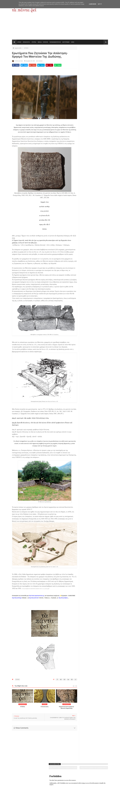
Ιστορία (40, 785)
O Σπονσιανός (44, 706)
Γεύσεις (79, 785)
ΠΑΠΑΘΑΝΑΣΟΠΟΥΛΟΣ (55, 42)
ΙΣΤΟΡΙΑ (34, 42)
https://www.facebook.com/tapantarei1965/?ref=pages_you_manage (101, 52)
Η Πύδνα (22, 706)
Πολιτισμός (60, 785)
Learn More (92, 4)
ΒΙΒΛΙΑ (39, 42)
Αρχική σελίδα (18, 48)
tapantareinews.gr (103, 793)
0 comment (39, 61)
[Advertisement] (60, 27)
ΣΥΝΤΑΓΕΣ (45, 42)
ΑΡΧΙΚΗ (19, 42)
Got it (100, 4)
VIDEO (72, 42)
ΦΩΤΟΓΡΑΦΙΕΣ (65, 42)
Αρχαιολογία (21, 785)
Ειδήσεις (99, 785)
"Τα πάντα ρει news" (28, 793)
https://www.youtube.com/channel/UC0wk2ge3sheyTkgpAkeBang (87, 52)
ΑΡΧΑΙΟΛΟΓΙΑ (26, 42)
